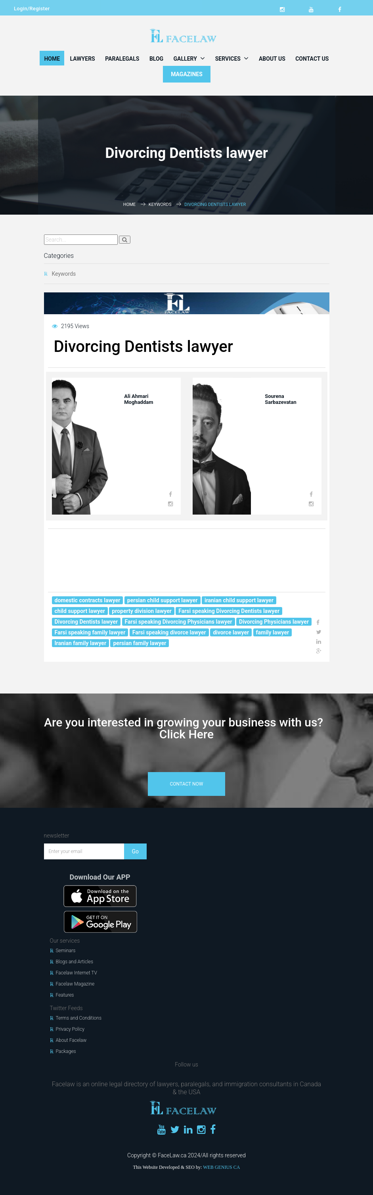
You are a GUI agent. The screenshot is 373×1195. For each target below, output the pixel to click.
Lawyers (82, 59)
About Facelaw (71, 1040)
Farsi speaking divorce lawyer (169, 632)
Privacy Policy (70, 1029)
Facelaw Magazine (75, 984)
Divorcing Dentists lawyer (86, 622)
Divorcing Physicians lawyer (274, 622)
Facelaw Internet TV (76, 973)
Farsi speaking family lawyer (90, 632)
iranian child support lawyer (239, 600)
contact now (186, 784)
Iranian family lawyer (81, 643)
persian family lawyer (139, 643)
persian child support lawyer (162, 600)
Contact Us (312, 59)
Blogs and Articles (75, 961)
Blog (156, 59)
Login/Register (32, 9)
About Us (272, 59)
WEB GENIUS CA (221, 1167)
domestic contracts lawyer (88, 600)
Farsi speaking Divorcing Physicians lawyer (178, 622)
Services (232, 58)
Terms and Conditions (79, 1018)
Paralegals (122, 59)
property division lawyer (142, 611)
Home (52, 59)
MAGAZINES (187, 74)
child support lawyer (80, 611)
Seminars (66, 950)
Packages (66, 1051)
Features (65, 995)
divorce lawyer (231, 632)
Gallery (189, 58)
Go (135, 851)
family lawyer (272, 632)
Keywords (160, 204)
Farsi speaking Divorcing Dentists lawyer (228, 611)
